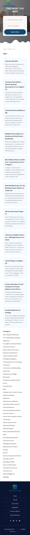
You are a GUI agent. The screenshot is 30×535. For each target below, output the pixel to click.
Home (4, 49)
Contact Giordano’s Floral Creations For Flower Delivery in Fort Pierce (14, 286)
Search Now (15, 36)
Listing (9, 49)
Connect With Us (15, 511)
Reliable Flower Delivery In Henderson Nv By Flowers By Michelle (14, 136)
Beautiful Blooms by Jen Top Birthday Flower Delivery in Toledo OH (15, 188)
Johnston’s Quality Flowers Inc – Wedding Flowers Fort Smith (14, 237)
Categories (15, 507)
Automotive (15, 503)
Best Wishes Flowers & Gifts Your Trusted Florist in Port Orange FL (15, 162)
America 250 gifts (11, 61)
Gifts (14, 49)
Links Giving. (17, 529)
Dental (15, 500)
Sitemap (18, 531)
